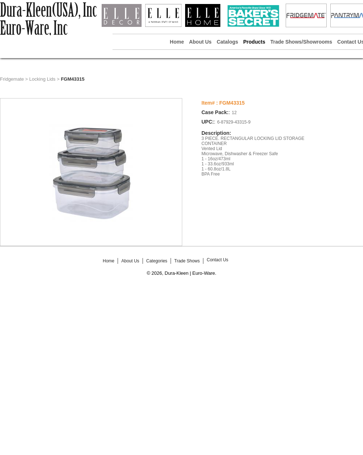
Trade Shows (187, 260)
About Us (200, 42)
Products (254, 42)
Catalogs (227, 42)
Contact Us (217, 259)
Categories (156, 260)
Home (177, 42)
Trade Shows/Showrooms (301, 42)
